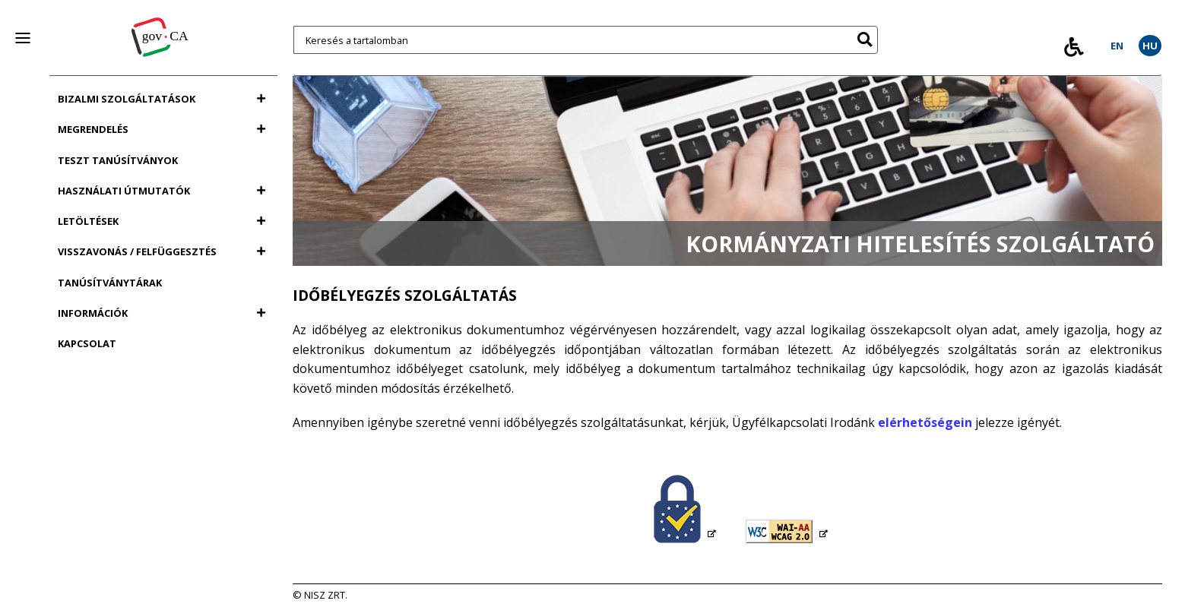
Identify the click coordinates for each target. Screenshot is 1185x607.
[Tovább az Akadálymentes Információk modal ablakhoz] (1074, 46)
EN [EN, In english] (1117, 45)
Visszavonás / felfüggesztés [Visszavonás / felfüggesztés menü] (161, 251)
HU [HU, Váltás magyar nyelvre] (1150, 45)
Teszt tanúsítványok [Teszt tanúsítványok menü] (118, 160)
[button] (865, 36)
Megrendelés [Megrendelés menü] (161, 129)
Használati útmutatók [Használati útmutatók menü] (161, 191)
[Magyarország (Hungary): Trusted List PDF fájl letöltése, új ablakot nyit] (685, 510)
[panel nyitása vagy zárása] (22, 38)
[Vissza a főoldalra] (163, 29)
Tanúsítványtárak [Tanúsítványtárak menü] (110, 282)
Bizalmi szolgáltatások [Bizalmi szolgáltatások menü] (161, 99)
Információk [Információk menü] (161, 313)
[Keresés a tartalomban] (585, 40)
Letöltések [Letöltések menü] (161, 221)
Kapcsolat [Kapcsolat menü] (87, 343)
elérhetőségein (925, 422)
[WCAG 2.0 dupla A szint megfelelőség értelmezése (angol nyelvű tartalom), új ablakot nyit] (787, 532)
